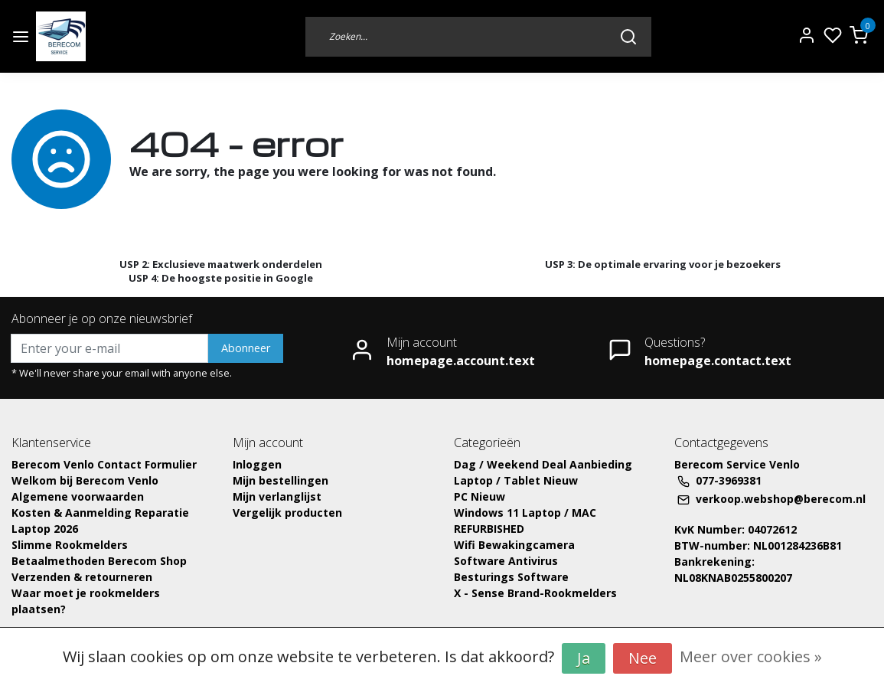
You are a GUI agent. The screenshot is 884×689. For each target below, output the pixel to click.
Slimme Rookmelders (69, 544)
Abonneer (245, 348)
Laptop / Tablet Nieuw (516, 480)
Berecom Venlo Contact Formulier (104, 464)
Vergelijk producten (287, 512)
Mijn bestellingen (280, 480)
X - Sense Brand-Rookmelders (535, 593)
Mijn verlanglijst (277, 496)
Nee (642, 658)
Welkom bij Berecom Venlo (84, 480)
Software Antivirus (506, 560)
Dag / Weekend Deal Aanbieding (543, 464)
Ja (583, 658)
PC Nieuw (479, 496)
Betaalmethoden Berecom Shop (99, 560)
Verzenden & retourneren (81, 577)
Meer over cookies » (751, 656)
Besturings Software (511, 577)
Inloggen (257, 464)
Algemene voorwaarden (77, 496)
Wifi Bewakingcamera (514, 544)
